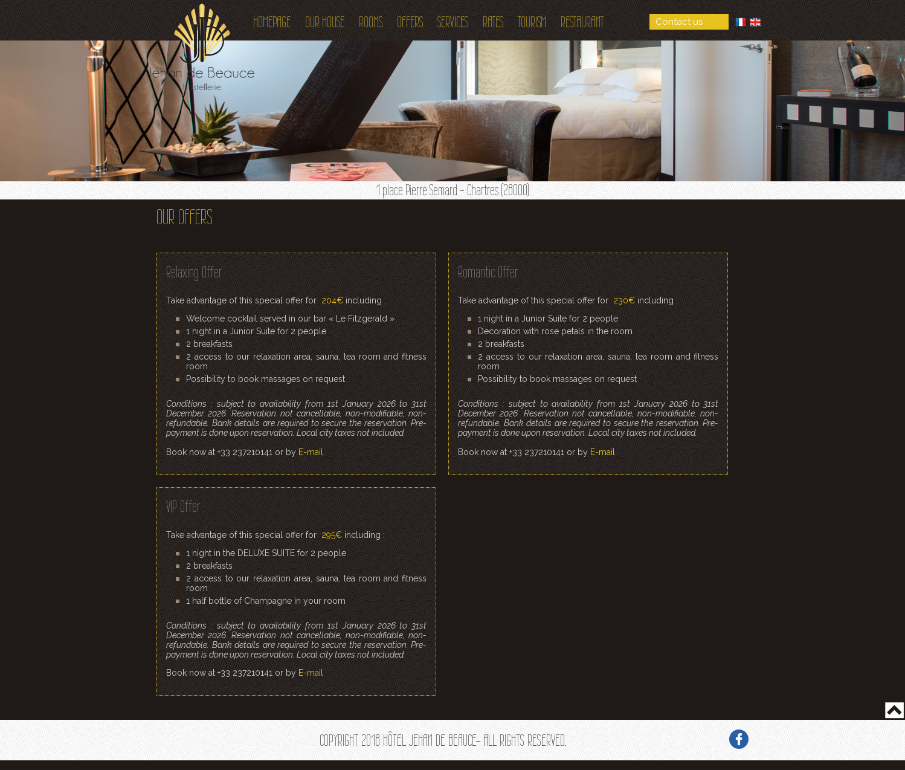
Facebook (739, 739)
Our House (324, 22)
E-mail (310, 452)
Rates (493, 22)
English (755, 22)
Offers (410, 22)
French (740, 22)
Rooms (370, 22)
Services (452, 22)
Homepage (272, 22)
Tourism (532, 22)
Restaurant (582, 22)
